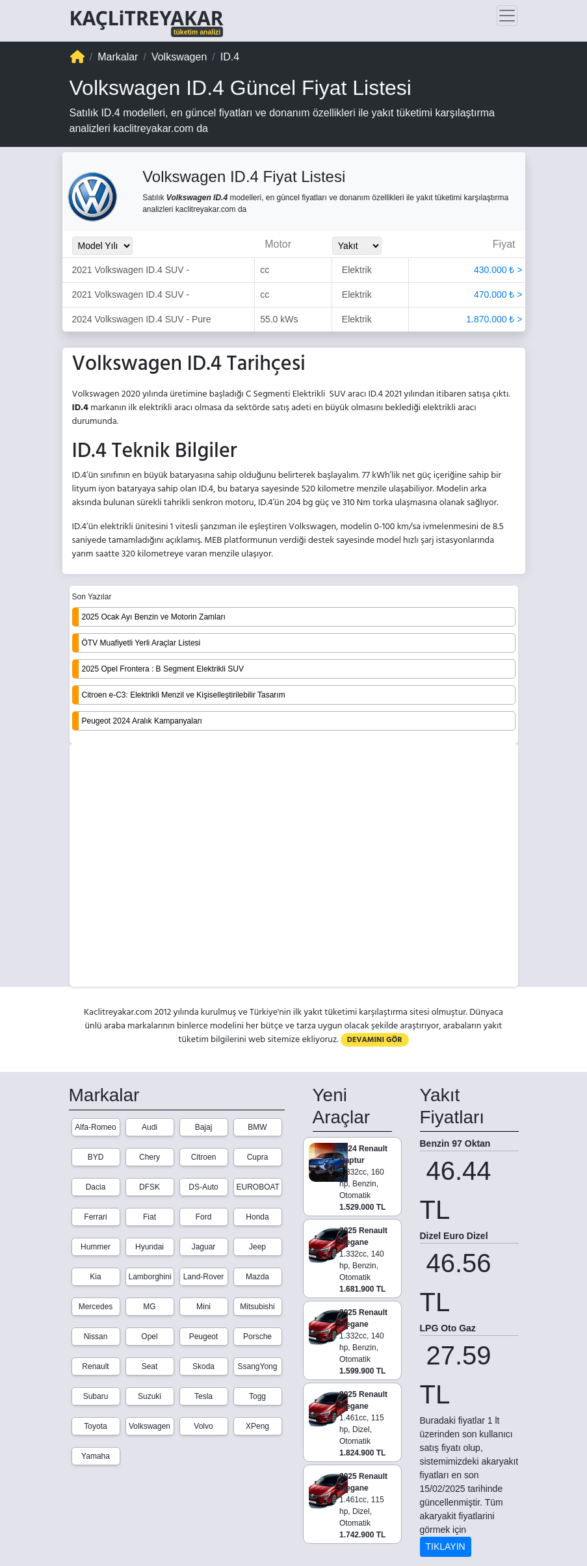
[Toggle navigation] (507, 15)
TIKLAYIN (445, 1546)
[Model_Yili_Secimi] (102, 246)
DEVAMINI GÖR (374, 1040)
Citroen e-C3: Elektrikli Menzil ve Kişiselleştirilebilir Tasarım (183, 694)
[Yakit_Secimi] (357, 246)
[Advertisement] (293, 867)
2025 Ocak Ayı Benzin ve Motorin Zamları (154, 616)
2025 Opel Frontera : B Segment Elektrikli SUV (163, 668)
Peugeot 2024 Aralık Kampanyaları (142, 720)
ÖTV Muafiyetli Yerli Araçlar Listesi (141, 642)
